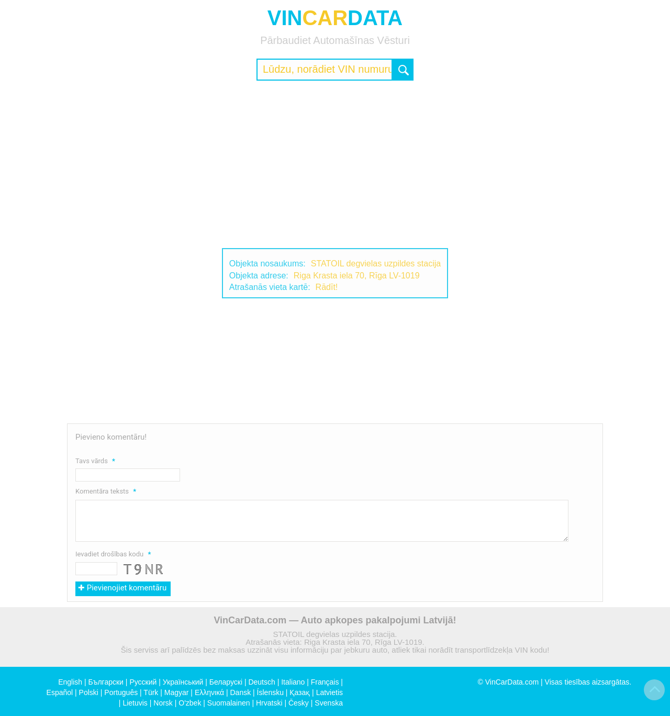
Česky (298, 703)
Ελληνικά (209, 692)
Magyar (176, 692)
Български (106, 682)
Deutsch (261, 682)
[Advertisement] (335, 164)
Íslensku (270, 692)
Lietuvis (134, 703)
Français (325, 682)
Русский (143, 682)
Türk (150, 692)
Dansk (240, 692)
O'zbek (189, 703)
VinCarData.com (512, 682)
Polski (88, 692)
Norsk (163, 703)
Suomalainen (228, 703)
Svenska (329, 703)
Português (121, 692)
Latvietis (329, 692)
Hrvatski (269, 703)
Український (183, 682)
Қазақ (299, 692)
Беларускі (225, 682)
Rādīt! (327, 287)
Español (60, 692)
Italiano (293, 682)
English (70, 682)
